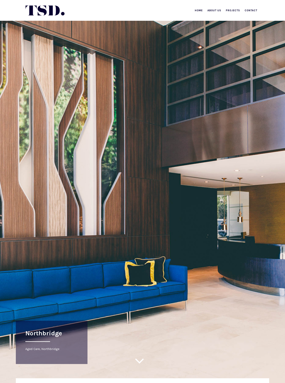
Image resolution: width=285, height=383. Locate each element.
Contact (251, 10)
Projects (233, 10)
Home (199, 10)
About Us (214, 10)
